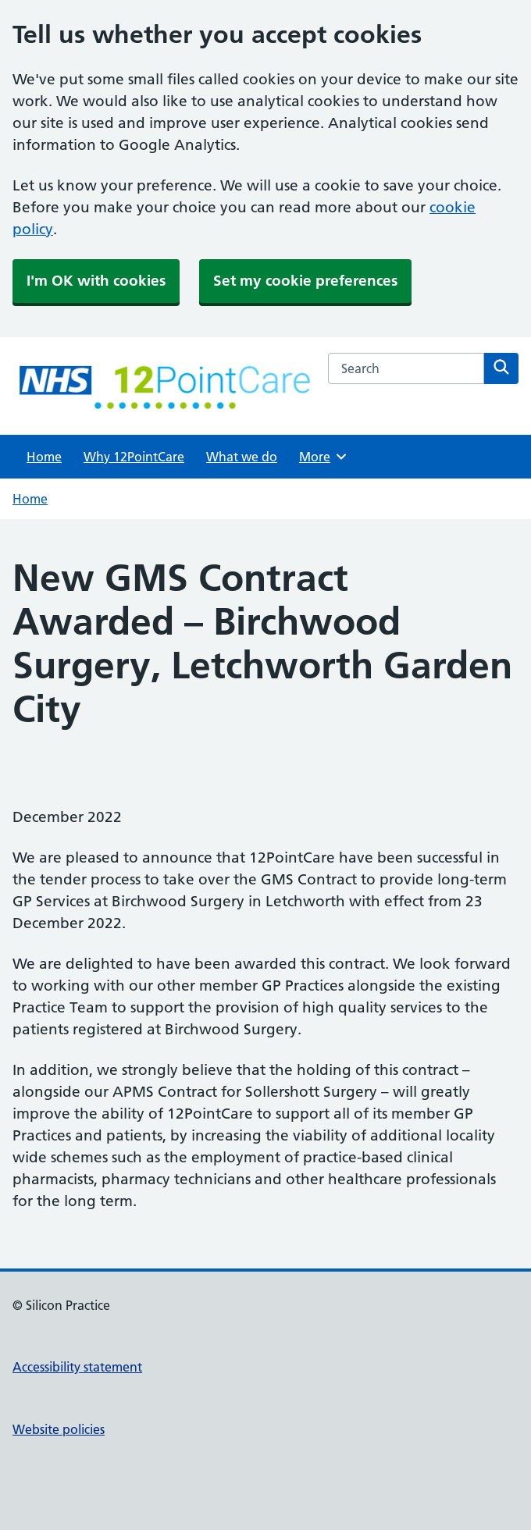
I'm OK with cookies (96, 281)
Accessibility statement (77, 1367)
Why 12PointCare (134, 456)
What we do (241, 456)
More (323, 456)
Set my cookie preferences (305, 281)
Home (44, 456)
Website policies (58, 1429)
